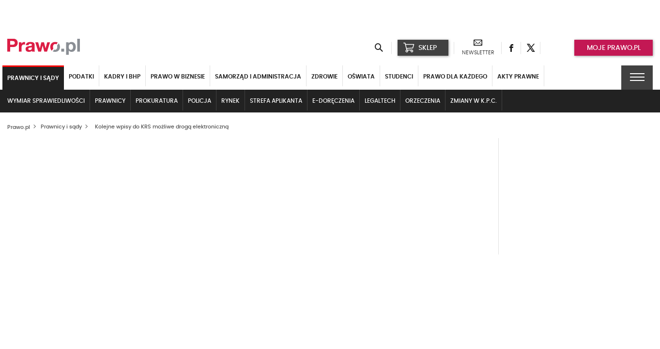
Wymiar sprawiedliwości (46, 101)
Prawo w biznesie (178, 76)
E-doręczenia (333, 101)
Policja (199, 101)
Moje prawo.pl (614, 48)
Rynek (230, 101)
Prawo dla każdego (455, 76)
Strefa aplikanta (276, 101)
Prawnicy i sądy (33, 78)
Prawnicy (110, 101)
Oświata (361, 76)
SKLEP (420, 47)
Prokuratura (157, 101)
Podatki (81, 76)
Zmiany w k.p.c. (473, 101)
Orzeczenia (422, 101)
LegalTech (380, 101)
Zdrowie (324, 76)
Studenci (399, 76)
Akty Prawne (518, 76)
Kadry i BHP (122, 76)
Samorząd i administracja (258, 76)
